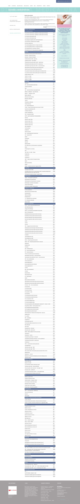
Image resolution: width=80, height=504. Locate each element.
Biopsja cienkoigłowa (15, 29)
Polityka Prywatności (61, 496)
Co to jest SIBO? (13, 16)
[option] (15, 491)
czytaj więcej (62, 499)
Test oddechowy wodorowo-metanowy (15, 21)
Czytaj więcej (64, 66)
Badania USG (13, 25)
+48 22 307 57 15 (67, 1)
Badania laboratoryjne (15, 33)
